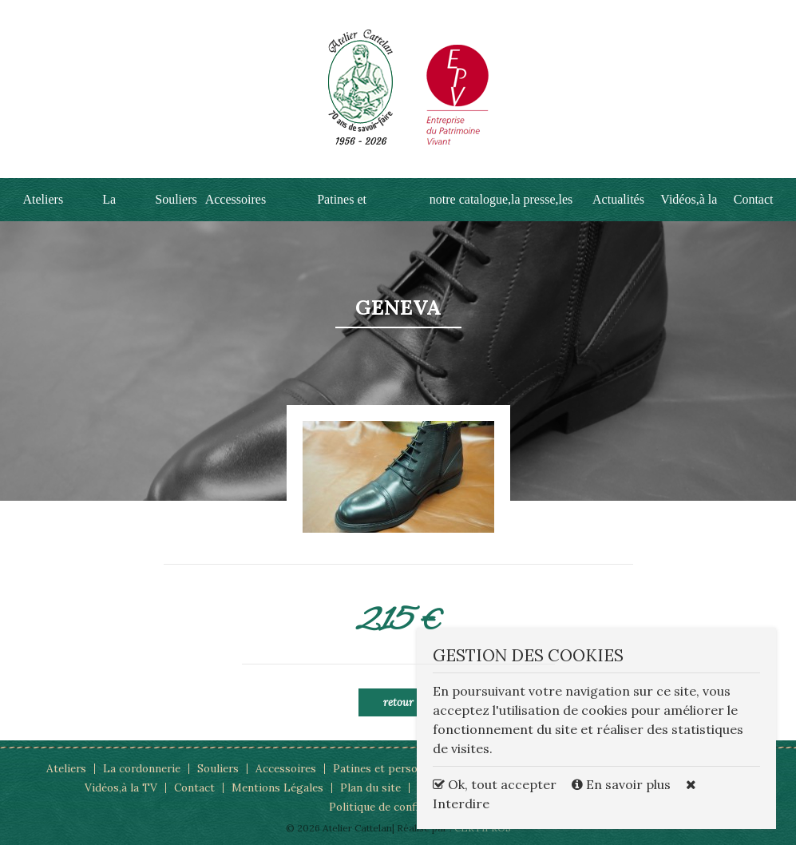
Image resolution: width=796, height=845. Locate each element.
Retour (398, 702)
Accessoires (235, 199)
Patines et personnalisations (406, 768)
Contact (754, 199)
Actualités (618, 199)
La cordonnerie (141, 768)
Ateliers (43, 199)
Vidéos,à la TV (121, 787)
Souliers (175, 199)
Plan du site (370, 787)
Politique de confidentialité (398, 806)
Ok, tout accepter (494, 784)
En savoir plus (623, 784)
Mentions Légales (277, 787)
